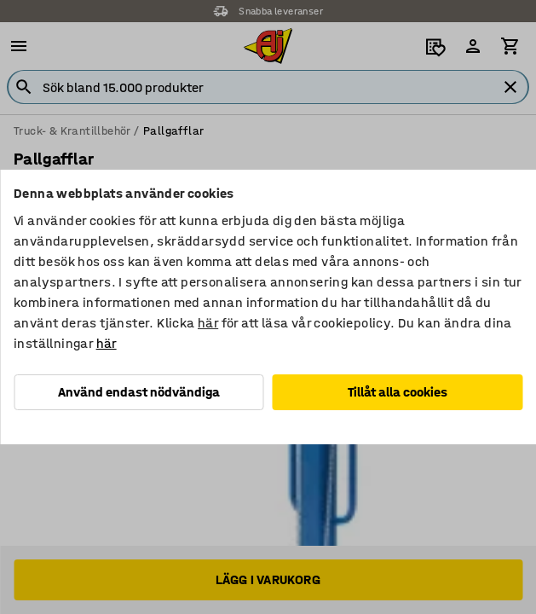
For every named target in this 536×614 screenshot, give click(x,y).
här (208, 323)
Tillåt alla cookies (397, 392)
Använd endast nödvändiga (139, 392)
